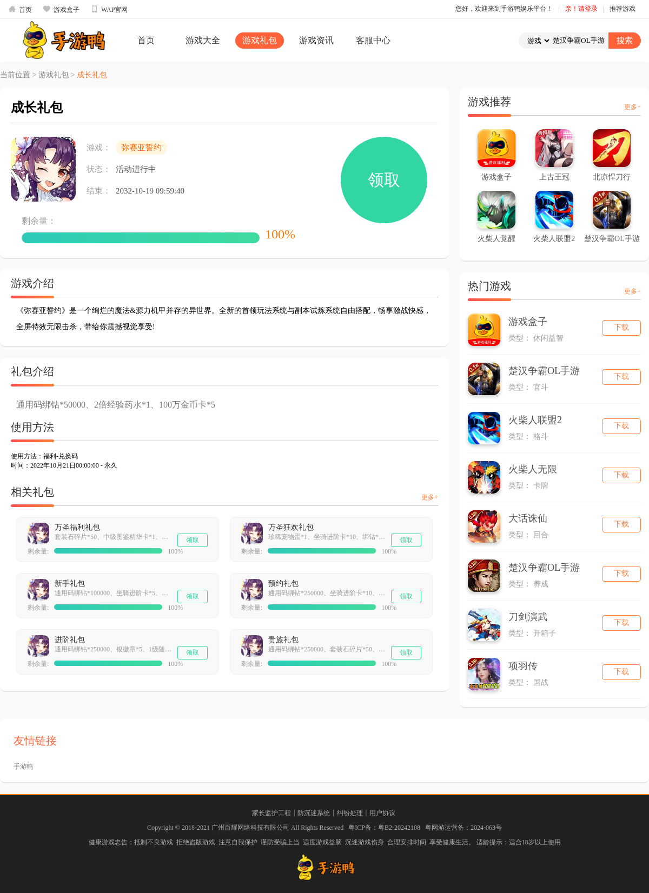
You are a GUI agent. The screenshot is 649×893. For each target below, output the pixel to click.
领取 (384, 180)
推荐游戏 (622, 8)
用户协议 (382, 813)
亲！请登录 (581, 8)
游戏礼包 (259, 40)
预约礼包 (283, 583)
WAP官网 (109, 9)
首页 (20, 9)
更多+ (429, 497)
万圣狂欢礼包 (291, 527)
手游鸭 (23, 766)
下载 (621, 327)
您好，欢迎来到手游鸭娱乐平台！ (504, 8)
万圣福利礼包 (77, 527)
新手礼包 (70, 583)
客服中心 (373, 40)
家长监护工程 (271, 813)
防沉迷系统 (313, 813)
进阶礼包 (70, 640)
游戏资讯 (316, 40)
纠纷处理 (350, 813)
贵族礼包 (283, 640)
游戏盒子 (61, 9)
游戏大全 (203, 40)
